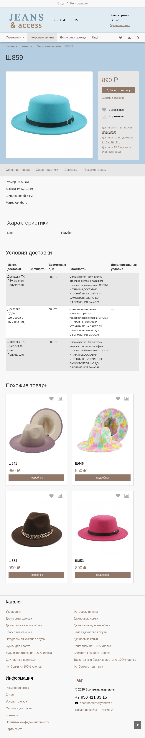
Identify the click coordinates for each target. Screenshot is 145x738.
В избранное (116, 109)
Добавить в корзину (119, 90)
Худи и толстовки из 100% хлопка (29, 652)
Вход (60, 3)
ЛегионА (107, 709)
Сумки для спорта (18, 646)
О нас (10, 694)
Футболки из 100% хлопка (23, 666)
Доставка (71, 169)
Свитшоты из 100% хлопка (92, 652)
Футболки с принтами (88, 666)
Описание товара (18, 169)
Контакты (12, 715)
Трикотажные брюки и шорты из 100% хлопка (105, 659)
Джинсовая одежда (73, 37)
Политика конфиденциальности (28, 722)
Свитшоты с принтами (21, 659)
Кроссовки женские (19, 632)
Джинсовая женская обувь (24, 625)
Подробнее (36, 477)
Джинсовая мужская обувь (92, 625)
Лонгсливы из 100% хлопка (92, 646)
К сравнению (116, 116)
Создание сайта (86, 709)
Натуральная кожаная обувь (25, 639)
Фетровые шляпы (42, 37)
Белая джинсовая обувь (90, 632)
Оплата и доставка (19, 708)
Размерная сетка (17, 687)
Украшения (15, 37)
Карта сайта (14, 729)
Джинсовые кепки (86, 639)
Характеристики (47, 169)
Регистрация (79, 3)
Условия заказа (16, 701)
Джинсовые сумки (86, 618)
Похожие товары (95, 169)
